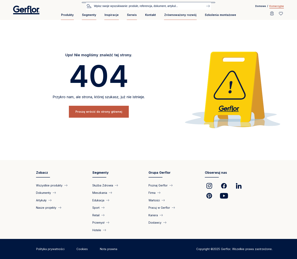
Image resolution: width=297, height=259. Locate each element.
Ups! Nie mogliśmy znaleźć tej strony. (98, 55)
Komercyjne (276, 6)
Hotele (96, 230)
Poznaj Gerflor (158, 185)
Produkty (67, 14)
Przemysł (98, 222)
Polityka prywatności (50, 249)
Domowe (260, 6)
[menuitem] (67, 16)
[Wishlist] (281, 13)
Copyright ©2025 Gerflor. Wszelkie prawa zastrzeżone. (234, 249)
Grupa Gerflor (159, 173)
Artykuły (41, 200)
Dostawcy (154, 222)
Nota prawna (108, 249)
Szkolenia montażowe (220, 14)
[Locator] (272, 13)
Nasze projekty (46, 207)
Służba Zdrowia (102, 185)
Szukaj (89, 6)
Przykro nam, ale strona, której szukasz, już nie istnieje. (99, 97)
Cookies (82, 249)
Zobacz (42, 173)
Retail (96, 215)
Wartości (154, 200)
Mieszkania (99, 192)
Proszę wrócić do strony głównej (98, 111)
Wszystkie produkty (49, 185)
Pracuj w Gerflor (159, 207)
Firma (151, 192)
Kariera (153, 215)
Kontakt (150, 14)
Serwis (132, 14)
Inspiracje (112, 14)
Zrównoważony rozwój (180, 14)
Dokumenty (43, 192)
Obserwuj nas (216, 173)
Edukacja (98, 200)
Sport (96, 207)
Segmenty (89, 14)
